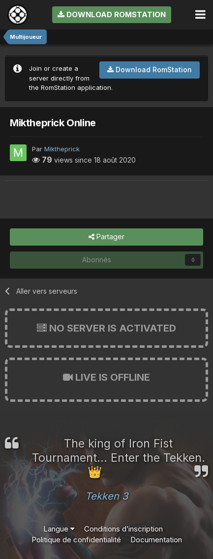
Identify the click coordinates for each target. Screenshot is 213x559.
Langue (59, 528)
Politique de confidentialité (76, 539)
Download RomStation (112, 14)
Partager (106, 237)
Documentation (156, 539)
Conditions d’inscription (123, 528)
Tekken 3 (106, 496)
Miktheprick (62, 149)
